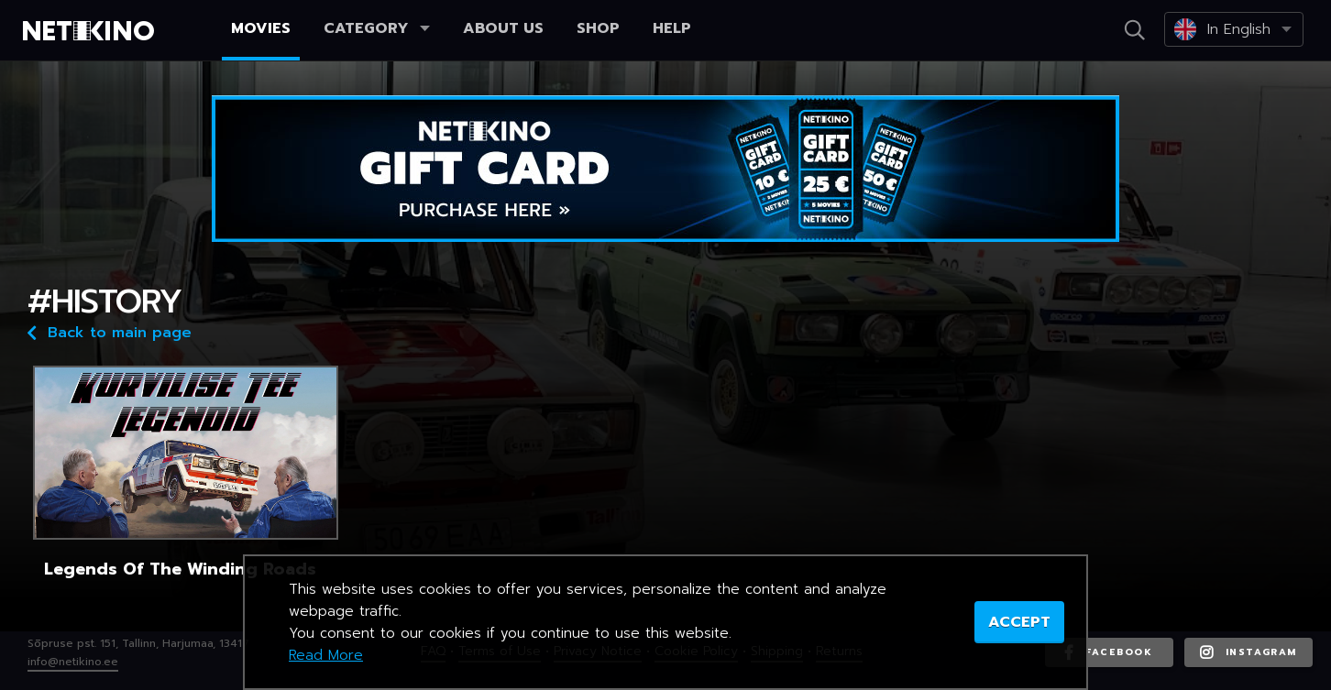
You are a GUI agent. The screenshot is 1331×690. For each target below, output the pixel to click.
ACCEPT (1019, 622)
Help (672, 28)
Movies (261, 28)
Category (377, 28)
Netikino (91, 31)
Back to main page (110, 331)
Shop (598, 28)
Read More (326, 655)
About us (503, 28)
